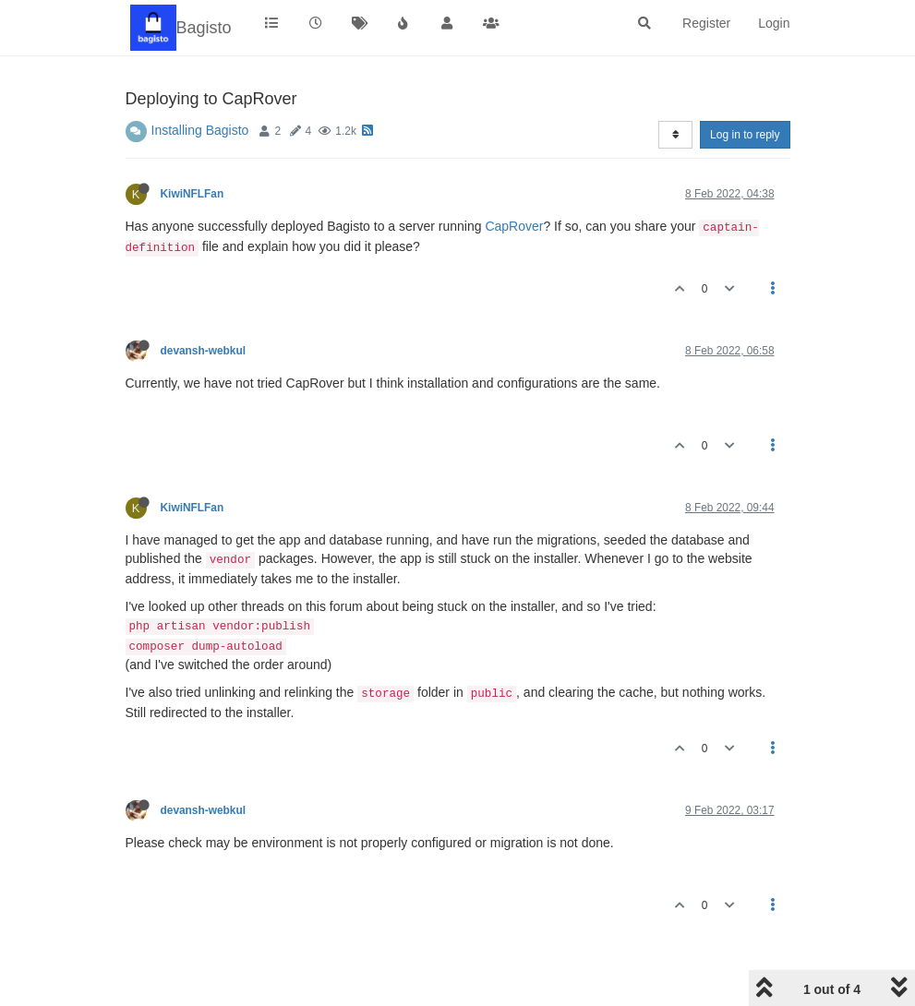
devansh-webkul (204, 350)
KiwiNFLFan (192, 193)
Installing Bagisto (200, 130)
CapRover (514, 226)
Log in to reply (744, 134)
